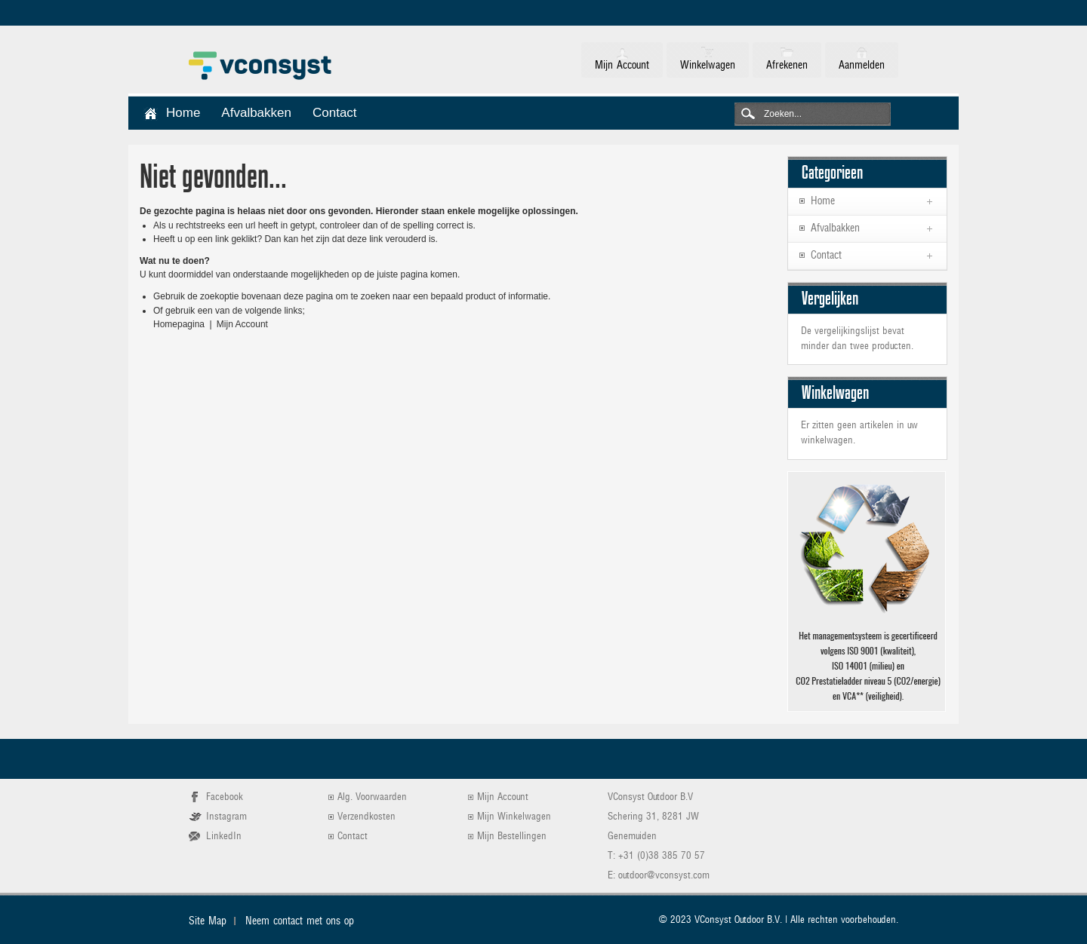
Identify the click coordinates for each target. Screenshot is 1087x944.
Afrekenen (787, 65)
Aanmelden (862, 65)
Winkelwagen (707, 65)
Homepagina (179, 324)
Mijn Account (622, 65)
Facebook (224, 797)
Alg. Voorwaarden (372, 797)
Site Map (207, 921)
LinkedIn (224, 836)
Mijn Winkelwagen (514, 817)
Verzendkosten (366, 817)
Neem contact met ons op (299, 921)
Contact (352, 836)
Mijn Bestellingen (512, 836)
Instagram (226, 817)
